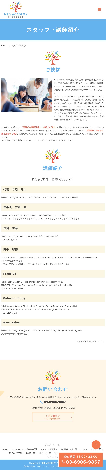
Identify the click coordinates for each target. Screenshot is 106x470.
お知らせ (57, 453)
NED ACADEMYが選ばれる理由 (24, 449)
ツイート (55, 445)
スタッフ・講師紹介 (49, 449)
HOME (3, 46)
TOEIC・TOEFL (15, 453)
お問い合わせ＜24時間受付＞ (53, 417)
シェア (48, 445)
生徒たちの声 (45, 453)
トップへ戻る (96, 444)
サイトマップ (53, 457)
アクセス (83, 449)
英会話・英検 (31, 453)
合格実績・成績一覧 (68, 449)
